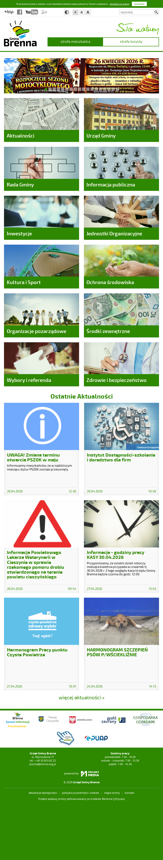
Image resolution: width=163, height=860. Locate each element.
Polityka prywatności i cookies (80, 849)
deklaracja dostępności (43, 849)
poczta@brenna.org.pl (42, 820)
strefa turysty (131, 41)
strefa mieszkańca (75, 41)
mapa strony (112, 849)
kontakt (129, 849)
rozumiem (139, 4)
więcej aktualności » (82, 753)
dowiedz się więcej (119, 4)
